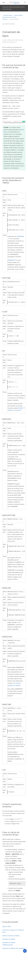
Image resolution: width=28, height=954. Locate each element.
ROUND (21, 408)
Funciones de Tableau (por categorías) (13, 948)
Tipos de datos (6, 926)
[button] (3, 2)
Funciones (4, 19)
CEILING (10, 410)
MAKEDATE (11, 260)
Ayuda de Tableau (7, 15)
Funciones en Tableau (8, 939)
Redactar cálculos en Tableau (11, 935)
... (18, 17)
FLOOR (18, 410)
